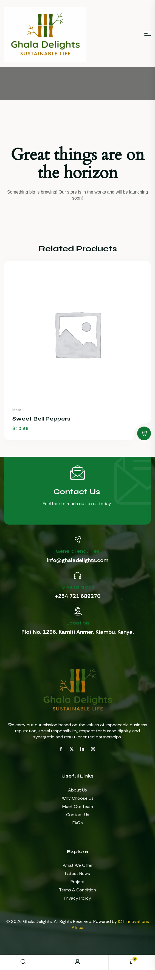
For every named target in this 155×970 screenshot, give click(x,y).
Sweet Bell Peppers (41, 418)
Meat (17, 409)
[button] (144, 433)
